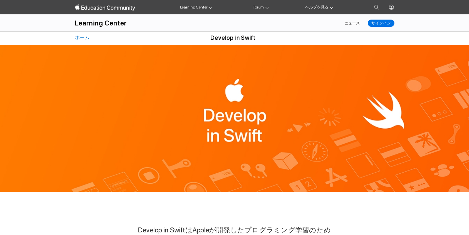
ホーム (82, 37)
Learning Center (193, 7)
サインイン (381, 23)
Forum (258, 7)
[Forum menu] (267, 7)
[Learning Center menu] (210, 7)
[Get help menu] (331, 7)
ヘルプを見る (316, 7)
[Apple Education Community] (105, 7)
